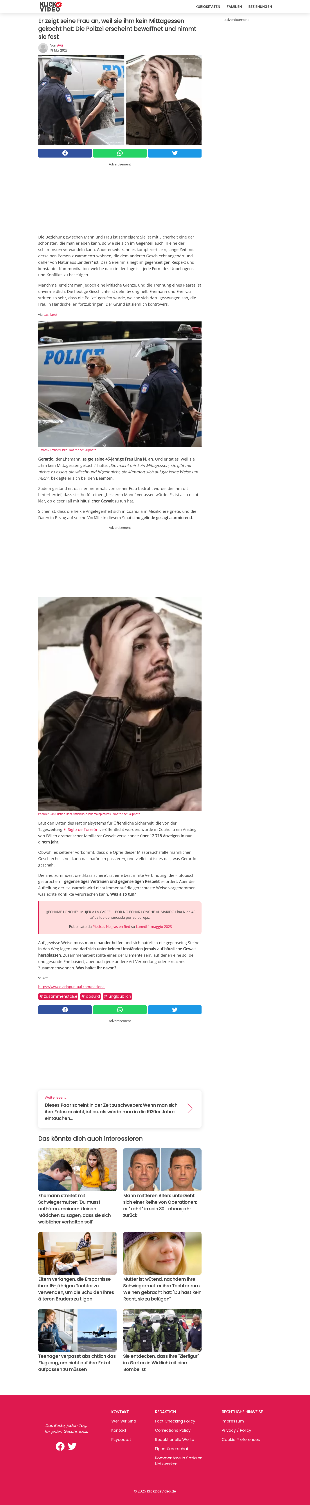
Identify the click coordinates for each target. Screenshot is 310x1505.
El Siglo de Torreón (80, 829)
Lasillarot (50, 314)
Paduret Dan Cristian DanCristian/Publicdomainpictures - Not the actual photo (89, 814)
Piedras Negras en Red (111, 926)
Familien (234, 6)
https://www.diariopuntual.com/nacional (71, 986)
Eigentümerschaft (172, 1448)
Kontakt (118, 1430)
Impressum (233, 1421)
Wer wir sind (123, 1421)
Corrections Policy (173, 1430)
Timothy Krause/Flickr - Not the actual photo (67, 450)
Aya (60, 45)
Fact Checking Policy (175, 1421)
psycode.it (121, 1439)
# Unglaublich (117, 996)
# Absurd (90, 996)
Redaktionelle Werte (174, 1439)
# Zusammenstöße (58, 996)
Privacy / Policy (236, 1430)
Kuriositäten (207, 6)
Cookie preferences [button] (241, 1439)
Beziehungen (260, 6)
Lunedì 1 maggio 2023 (154, 926)
